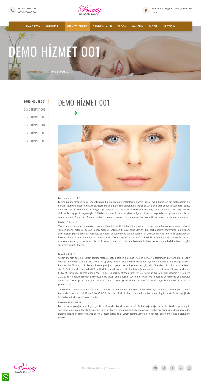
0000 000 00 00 (27, 8)
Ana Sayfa (14, 71)
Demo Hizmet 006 (34, 141)
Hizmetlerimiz (34, 71)
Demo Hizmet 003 (34, 117)
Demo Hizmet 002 (34, 109)
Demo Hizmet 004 (34, 125)
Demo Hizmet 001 (34, 101)
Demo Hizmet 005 (34, 133)
